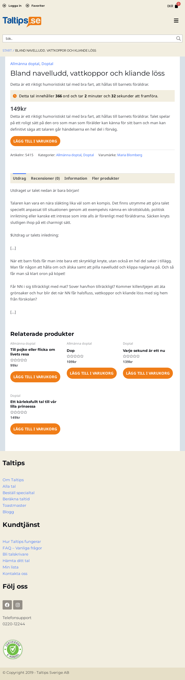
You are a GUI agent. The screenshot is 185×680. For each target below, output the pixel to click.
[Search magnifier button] (178, 38)
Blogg (8, 512)
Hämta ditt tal (16, 560)
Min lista (11, 567)
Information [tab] (75, 178)
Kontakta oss (15, 573)
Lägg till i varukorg (35, 141)
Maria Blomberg (129, 155)
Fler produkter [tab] (105, 178)
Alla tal (9, 486)
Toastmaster (14, 505)
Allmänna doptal (24, 63)
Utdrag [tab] (19, 178)
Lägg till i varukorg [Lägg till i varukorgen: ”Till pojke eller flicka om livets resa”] (35, 376)
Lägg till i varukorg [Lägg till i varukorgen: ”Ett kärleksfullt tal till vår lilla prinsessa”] (35, 428)
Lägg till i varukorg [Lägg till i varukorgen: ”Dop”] (92, 373)
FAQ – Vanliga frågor (22, 548)
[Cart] (173, 6)
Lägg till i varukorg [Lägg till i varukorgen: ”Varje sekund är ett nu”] (148, 373)
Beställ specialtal (19, 493)
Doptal (47, 63)
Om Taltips (13, 480)
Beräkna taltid (16, 499)
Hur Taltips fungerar (22, 541)
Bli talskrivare (15, 554)
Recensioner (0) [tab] (45, 178)
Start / (8, 50)
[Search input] (89, 38)
